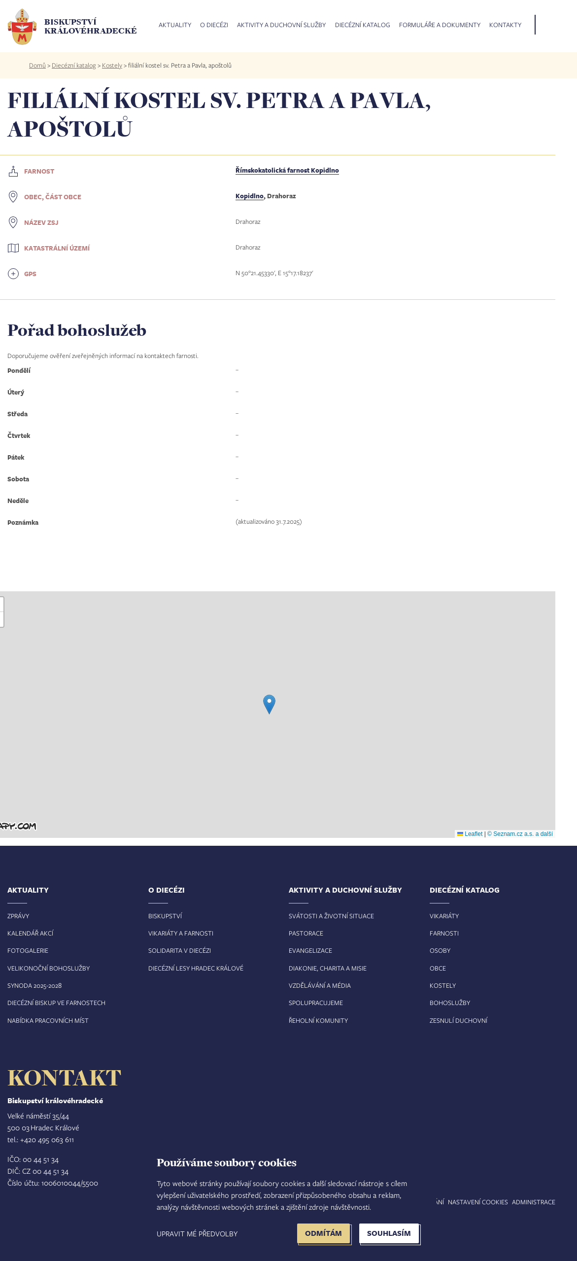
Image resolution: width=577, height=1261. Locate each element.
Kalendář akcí (30, 933)
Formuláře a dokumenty (439, 25)
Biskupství (165, 915)
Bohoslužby (450, 1002)
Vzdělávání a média (320, 985)
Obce (438, 968)
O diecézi (214, 25)
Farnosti (444, 933)
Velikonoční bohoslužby (48, 968)
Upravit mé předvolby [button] (197, 1233)
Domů (37, 65)
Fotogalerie (27, 950)
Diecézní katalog (362, 25)
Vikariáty (444, 915)
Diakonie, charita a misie (328, 968)
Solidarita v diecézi (179, 950)
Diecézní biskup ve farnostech (56, 1002)
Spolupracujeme (316, 1002)
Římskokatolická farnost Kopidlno (287, 170)
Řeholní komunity (318, 1020)
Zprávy (18, 915)
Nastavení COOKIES (478, 1201)
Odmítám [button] (323, 1233)
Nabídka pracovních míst (48, 1020)
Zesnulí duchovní (458, 1020)
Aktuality (175, 25)
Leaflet (469, 833)
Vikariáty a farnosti (180, 933)
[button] (269, 704)
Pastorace (306, 933)
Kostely (112, 65)
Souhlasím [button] (389, 1233)
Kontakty (505, 25)
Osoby (440, 950)
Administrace (533, 1201)
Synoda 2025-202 (32, 985)
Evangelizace (310, 950)
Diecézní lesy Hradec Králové (195, 968)
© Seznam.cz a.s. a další (520, 833)
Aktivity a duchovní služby (281, 25)
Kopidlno (250, 195)
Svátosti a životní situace (331, 915)
